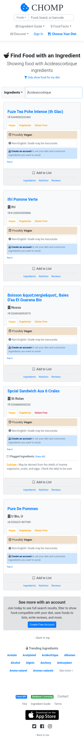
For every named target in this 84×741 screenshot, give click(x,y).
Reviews (56, 180)
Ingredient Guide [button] (29, 26)
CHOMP (47, 7)
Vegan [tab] (12, 125)
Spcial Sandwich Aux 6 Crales (34, 391)
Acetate (12, 655)
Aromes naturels (43, 670)
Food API (21, 696)
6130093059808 (19, 213)
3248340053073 (19, 313)
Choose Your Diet (62, 34)
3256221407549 (19, 522)
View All (40, 456)
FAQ (24, 703)
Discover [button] (18, 34)
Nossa (14, 308)
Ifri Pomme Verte (23, 199)
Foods (20, 17)
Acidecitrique (50, 655)
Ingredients (12, 92)
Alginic (30, 662)
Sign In (38, 34)
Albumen (69, 655)
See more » (66, 670)
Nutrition (43, 180)
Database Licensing (42, 696)
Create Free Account (42, 624)
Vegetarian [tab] (25, 125)
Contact (63, 696)
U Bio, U (15, 516)
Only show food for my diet (42, 77)
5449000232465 (19, 117)
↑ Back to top (42, 637)
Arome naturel (18, 670)
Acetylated (29, 655)
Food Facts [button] (60, 26)
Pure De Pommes (23, 509)
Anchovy (46, 662)
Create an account (21, 151)
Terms (58, 703)
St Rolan (16, 399)
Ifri (12, 207)
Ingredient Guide (40, 703)
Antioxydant (64, 662)
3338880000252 (19, 404)
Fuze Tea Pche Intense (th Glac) (35, 111)
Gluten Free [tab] (41, 125)
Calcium (12, 464)
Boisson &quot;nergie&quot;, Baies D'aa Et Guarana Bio (38, 297)
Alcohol (15, 662)
